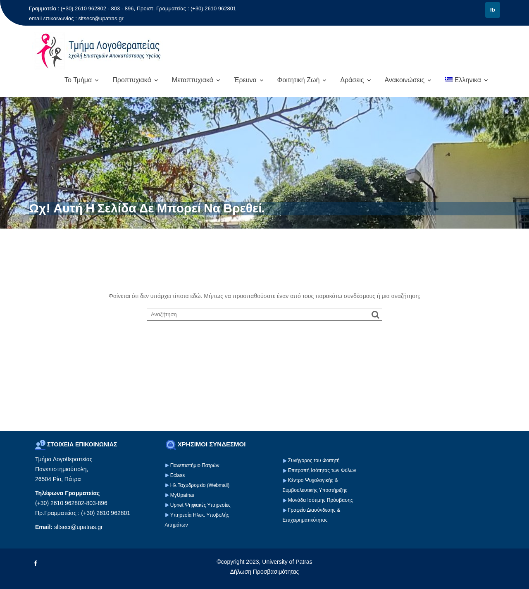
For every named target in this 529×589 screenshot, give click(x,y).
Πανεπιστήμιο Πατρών (194, 465)
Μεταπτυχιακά (192, 79)
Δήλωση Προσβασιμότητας (264, 571)
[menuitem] (466, 80)
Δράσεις (352, 79)
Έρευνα (245, 79)
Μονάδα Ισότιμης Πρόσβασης (320, 500)
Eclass (177, 475)
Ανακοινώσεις (404, 79)
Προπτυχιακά (131, 79)
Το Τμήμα (78, 79)
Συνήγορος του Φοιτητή (314, 460)
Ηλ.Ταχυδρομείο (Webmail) (199, 485)
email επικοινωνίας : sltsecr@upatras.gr (76, 18)
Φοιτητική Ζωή (298, 79)
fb (492, 10)
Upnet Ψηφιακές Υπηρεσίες (200, 505)
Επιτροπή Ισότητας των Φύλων (322, 470)
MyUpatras (182, 495)
